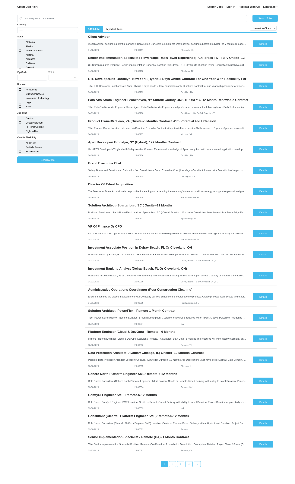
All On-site (31, 143)
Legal (28, 102)
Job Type (22, 113)
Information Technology (37, 98)
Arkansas (30, 59)
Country (21, 24)
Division (21, 84)
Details (263, 43)
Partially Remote (34, 147)
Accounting (31, 89)
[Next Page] (197, 464)
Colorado (30, 67)
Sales (28, 106)
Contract (30, 118)
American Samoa (34, 50)
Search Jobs (215, 6)
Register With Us (249, 6)
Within (51, 72)
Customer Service (35, 94)
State (20, 36)
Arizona (29, 55)
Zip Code (22, 72)
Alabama (30, 42)
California (30, 63)
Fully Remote (32, 151)
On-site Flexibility (26, 137)
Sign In (231, 6)
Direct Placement (34, 122)
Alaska (29, 46)
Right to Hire (32, 131)
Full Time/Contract (35, 127)
